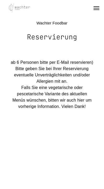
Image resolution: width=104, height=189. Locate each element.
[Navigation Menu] (96, 7)
